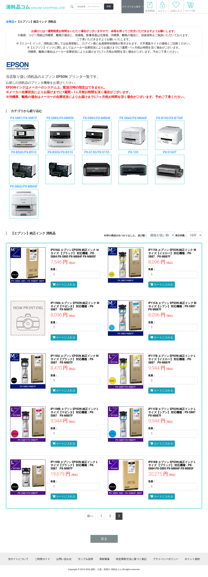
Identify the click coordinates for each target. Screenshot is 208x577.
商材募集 (104, 559)
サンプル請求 (85, 559)
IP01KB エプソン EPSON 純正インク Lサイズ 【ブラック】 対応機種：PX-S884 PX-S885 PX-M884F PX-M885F (171, 465)
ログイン (162, 8)
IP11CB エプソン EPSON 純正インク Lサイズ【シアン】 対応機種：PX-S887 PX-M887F (173, 412)
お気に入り (176, 8)
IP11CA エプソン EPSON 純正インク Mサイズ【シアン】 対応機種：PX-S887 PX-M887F (173, 306)
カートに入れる (63, 284)
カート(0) (190, 8)
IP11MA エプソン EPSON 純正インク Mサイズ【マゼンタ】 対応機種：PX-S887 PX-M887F (75, 306)
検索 (109, 6)
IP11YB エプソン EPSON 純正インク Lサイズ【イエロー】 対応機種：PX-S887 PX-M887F (171, 359)
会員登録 (150, 8)
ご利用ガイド (42, 559)
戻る (104, 539)
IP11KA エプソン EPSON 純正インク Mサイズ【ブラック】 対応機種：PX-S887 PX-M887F (75, 359)
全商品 (10, 21)
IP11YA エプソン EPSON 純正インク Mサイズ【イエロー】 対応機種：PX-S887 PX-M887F (172, 253)
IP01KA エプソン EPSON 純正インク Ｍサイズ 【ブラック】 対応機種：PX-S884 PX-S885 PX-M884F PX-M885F (75, 253)
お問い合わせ (64, 559)
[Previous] (90, 516)
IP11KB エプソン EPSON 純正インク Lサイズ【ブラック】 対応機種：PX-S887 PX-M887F (74, 465)
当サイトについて (18, 559)
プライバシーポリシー (165, 559)
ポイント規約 (192, 559)
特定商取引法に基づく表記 (131, 559)
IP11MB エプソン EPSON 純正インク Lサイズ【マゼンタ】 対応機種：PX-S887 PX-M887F (74, 412)
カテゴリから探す (131, 6)
